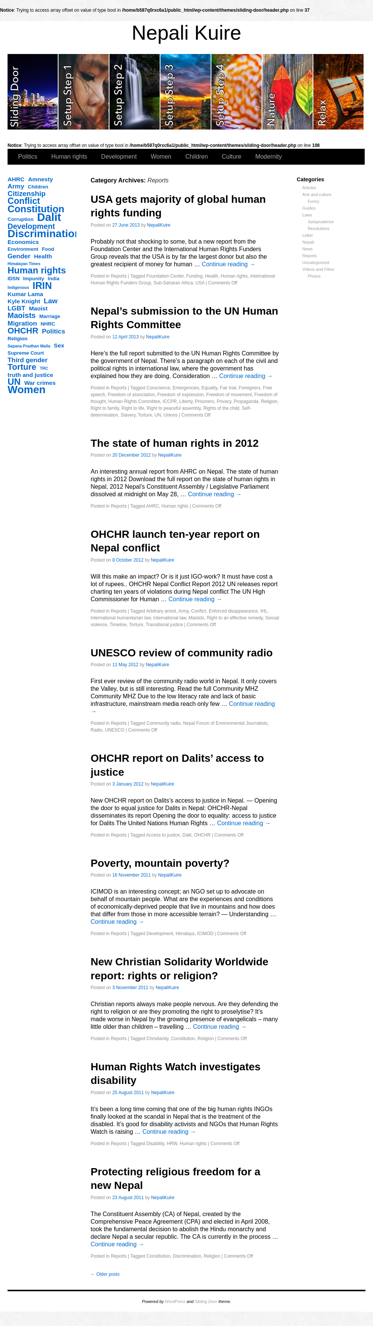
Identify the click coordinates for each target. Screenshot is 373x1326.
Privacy (224, 401)
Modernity (268, 156)
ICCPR (170, 401)
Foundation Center (165, 276)
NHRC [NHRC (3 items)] (47, 324)
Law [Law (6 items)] (51, 301)
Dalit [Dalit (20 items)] (49, 217)
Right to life (133, 408)
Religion (269, 401)
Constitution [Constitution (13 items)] (36, 208)
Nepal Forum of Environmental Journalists (225, 723)
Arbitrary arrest (161, 611)
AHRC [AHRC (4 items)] (16, 179)
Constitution (183, 1038)
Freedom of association (131, 394)
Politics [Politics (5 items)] (53, 331)
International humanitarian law (121, 618)
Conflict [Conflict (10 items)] (24, 201)
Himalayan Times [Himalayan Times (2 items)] (24, 263)
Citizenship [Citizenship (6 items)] (27, 193)
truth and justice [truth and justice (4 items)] (30, 375)
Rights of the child (221, 408)
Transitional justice (164, 624)
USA (199, 283)
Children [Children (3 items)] (38, 187)
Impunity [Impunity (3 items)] (33, 278)
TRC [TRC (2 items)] (44, 368)
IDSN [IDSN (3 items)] (14, 278)
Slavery (127, 415)
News (307, 249)
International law (169, 618)
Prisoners (204, 401)
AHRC (152, 506)
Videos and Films (318, 269)
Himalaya (185, 933)
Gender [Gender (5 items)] (19, 256)
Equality (209, 388)
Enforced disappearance (233, 611)
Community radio (163, 723)
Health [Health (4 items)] (43, 256)
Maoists (196, 618)
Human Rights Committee (134, 401)
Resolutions (318, 228)
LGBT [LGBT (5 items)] (16, 308)
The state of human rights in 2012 (175, 443)
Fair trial (228, 388)
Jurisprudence (321, 221)
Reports (309, 255)
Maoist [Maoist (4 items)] (38, 308)
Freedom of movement (229, 394)
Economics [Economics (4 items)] (23, 242)
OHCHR (202, 835)
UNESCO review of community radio (182, 653)
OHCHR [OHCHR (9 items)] (23, 330)
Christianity (157, 1038)
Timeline (117, 624)
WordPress (175, 1301)
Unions (170, 415)
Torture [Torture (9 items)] (22, 367)
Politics (27, 156)
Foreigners (249, 388)
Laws (307, 215)
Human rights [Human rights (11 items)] (37, 270)
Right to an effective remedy (235, 618)
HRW (172, 1143)
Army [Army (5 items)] (16, 186)
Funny (313, 201)
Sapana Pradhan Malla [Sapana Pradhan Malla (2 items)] (29, 346)
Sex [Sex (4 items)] (59, 345)
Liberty (186, 401)
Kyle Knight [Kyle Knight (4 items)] (24, 301)
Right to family (105, 408)
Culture (232, 156)
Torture (145, 415)
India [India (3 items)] (53, 278)
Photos (314, 276)
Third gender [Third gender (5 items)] (28, 360)
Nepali (308, 242)
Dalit (186, 835)
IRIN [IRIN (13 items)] (42, 285)
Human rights (69, 156)
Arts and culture (316, 194)
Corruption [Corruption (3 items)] (21, 219)
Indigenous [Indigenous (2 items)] (18, 287)
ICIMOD (205, 933)
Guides (309, 208)
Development (119, 156)
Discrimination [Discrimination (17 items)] (44, 233)
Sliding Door (206, 1301)
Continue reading (228, 264)
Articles (309, 187)
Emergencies (186, 388)
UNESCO (114, 730)
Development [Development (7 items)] (31, 226)
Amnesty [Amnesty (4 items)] (40, 179)
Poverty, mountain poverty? (160, 863)
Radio (96, 730)
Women (161, 156)
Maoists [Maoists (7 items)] (21, 315)
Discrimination (187, 1256)
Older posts (105, 1274)
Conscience (158, 388)
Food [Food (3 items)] (48, 249)
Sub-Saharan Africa (173, 283)
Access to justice (163, 835)
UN (157, 415)
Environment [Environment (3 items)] (23, 249)
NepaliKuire (159, 225)
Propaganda (246, 401)
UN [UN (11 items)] (14, 381)
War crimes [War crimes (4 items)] (39, 383)
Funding (194, 276)
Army (183, 611)
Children (196, 156)
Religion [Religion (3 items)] (18, 338)
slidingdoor (33, 92)
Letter (307, 235)
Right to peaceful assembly (174, 408)
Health (211, 276)
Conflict (198, 611)
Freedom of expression (180, 394)
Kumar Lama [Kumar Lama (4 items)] (25, 294)
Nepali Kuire (187, 33)
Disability (155, 1143)
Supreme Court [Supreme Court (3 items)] (26, 353)
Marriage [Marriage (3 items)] (49, 316)
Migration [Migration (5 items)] (22, 323)
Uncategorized (315, 262)
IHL (264, 611)
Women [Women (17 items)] (27, 389)
